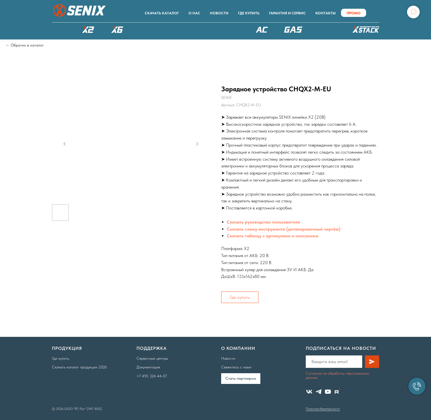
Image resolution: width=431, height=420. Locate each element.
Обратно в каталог (27, 45)
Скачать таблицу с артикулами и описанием (272, 235)
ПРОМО (353, 13)
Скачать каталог (162, 13)
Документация (148, 367)
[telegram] (318, 391)
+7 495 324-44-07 (152, 376)
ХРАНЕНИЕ (365, 31)
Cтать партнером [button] (240, 378)
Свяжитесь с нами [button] (236, 367)
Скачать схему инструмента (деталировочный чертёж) (283, 229)
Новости (219, 13)
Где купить (249, 13)
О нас (194, 13)
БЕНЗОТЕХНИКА (293, 29)
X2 (88, 29)
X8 (146, 29)
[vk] (309, 391)
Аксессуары (327, 29)
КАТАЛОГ (59, 29)
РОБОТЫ (182, 29)
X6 (117, 29)
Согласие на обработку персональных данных (337, 375)
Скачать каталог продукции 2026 (79, 367)
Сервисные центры (152, 358)
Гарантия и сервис (287, 13)
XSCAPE (226, 31)
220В (262, 29)
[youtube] (327, 391)
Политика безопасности (323, 409)
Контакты (325, 13)
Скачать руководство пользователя (263, 222)
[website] (337, 391)
